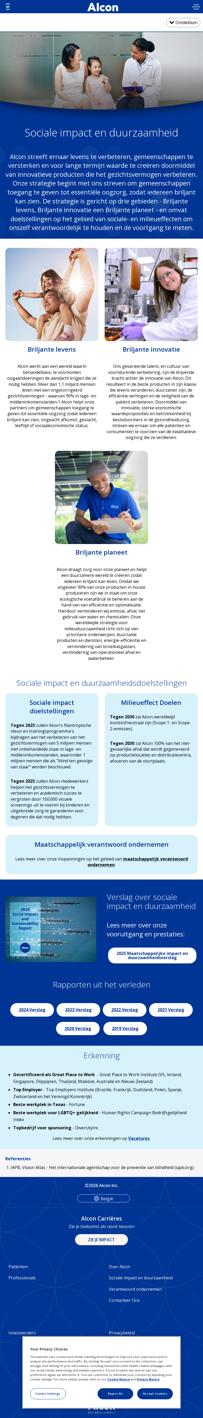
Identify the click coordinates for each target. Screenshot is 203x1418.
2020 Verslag (77, 1028)
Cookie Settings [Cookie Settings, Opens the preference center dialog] (48, 1394)
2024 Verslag (32, 1010)
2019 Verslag (125, 1028)
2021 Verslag (171, 1010)
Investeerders (22, 1333)
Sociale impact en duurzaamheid (141, 1278)
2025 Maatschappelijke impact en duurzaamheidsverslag (152, 955)
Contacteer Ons (124, 1300)
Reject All (115, 1394)
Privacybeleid (122, 1333)
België (107, 1199)
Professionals (22, 1278)
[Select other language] (8, 6)
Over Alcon (119, 1267)
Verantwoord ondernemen (135, 1289)
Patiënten (18, 1267)
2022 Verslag (124, 1010)
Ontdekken (186, 22)
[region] (101, 1372)
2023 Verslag (78, 1010)
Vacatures (139, 1138)
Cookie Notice (118, 1379)
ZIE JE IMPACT (101, 1240)
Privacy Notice (148, 1379)
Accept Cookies (155, 1394)
